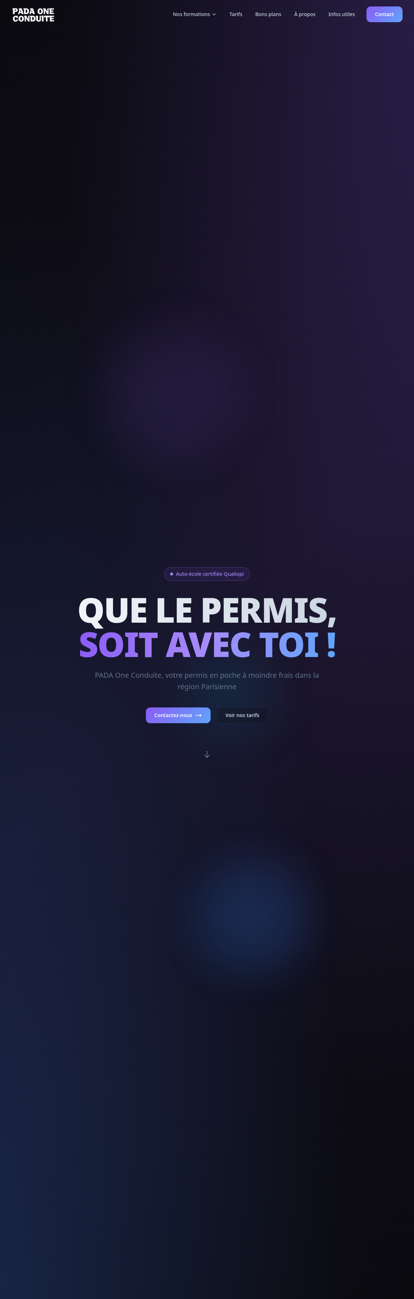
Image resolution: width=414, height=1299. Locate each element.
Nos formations (195, 14)
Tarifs (236, 14)
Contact (384, 14)
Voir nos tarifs (242, 715)
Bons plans (268, 14)
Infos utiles (342, 14)
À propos (305, 14)
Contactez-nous (178, 715)
